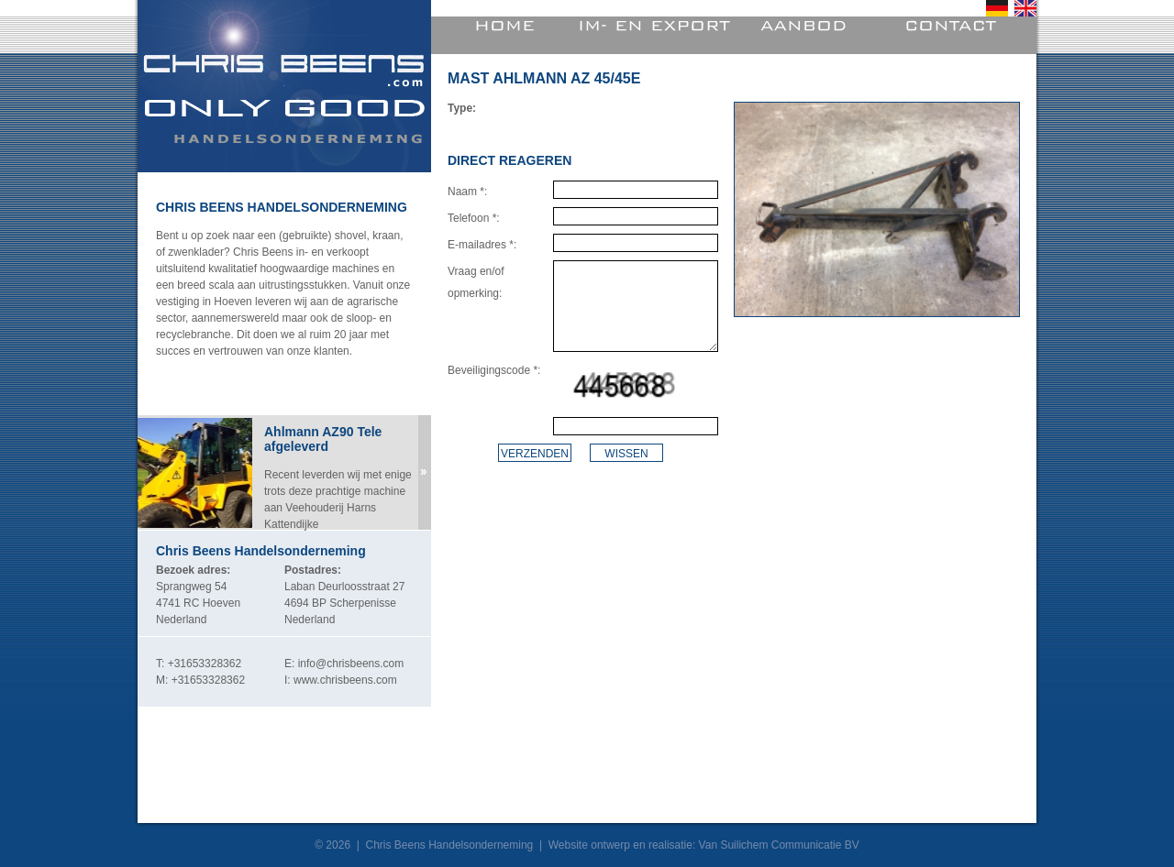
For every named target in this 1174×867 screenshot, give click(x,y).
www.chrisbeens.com (345, 680)
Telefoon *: (474, 218)
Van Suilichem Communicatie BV (779, 845)
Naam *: (467, 191)
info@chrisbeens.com (351, 663)
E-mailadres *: (482, 244)
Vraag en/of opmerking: (476, 282)
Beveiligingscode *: (494, 370)
